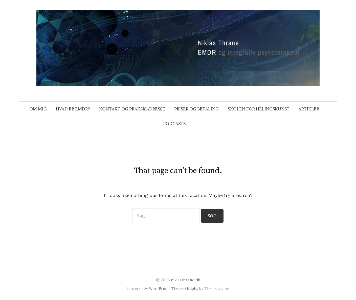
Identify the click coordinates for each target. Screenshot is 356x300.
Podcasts (174, 123)
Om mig (38, 109)
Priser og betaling (196, 109)
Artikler (309, 109)
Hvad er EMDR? (73, 109)
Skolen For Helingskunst (259, 109)
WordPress (158, 288)
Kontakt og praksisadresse (132, 109)
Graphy (191, 288)
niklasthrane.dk (185, 279)
